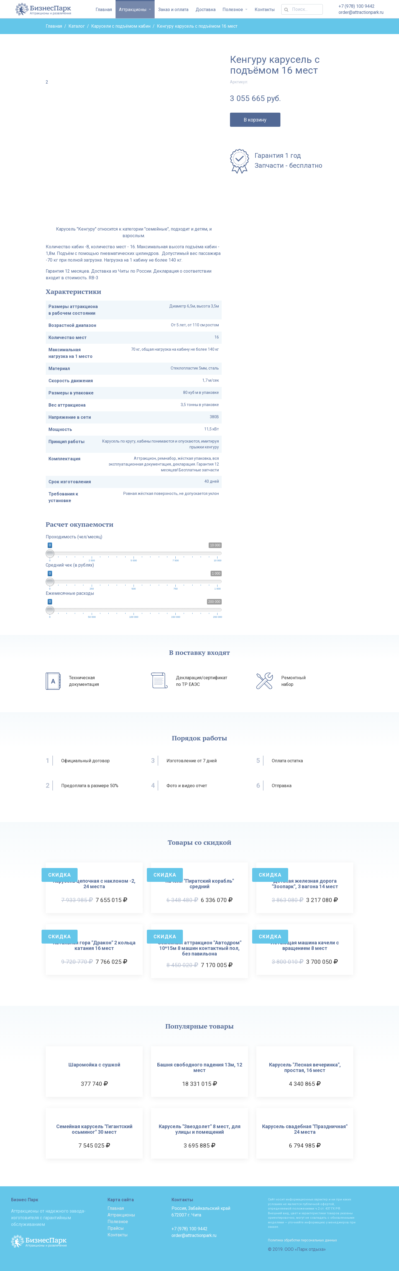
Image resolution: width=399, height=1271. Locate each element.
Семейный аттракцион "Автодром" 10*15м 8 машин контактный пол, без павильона (199, 948)
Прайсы (116, 1228)
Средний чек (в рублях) (70, 565)
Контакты (265, 9)
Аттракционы (133, 9)
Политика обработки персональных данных (302, 1240)
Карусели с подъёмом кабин (120, 26)
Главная (104, 9)
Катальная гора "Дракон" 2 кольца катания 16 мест (94, 945)
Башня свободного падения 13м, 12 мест (199, 1067)
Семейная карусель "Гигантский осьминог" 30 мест (94, 1129)
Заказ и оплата (173, 9)
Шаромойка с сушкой (94, 1065)
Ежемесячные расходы (70, 593)
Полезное (233, 9)
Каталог (76, 26)
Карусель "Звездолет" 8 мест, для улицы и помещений (200, 1129)
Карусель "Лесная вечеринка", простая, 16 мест (305, 1067)
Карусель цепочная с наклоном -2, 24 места (94, 883)
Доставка (206, 9)
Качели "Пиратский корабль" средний (199, 883)
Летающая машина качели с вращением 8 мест (305, 945)
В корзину (255, 120)
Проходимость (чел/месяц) (74, 536)
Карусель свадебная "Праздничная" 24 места (304, 1129)
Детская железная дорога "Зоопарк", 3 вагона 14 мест (305, 883)
